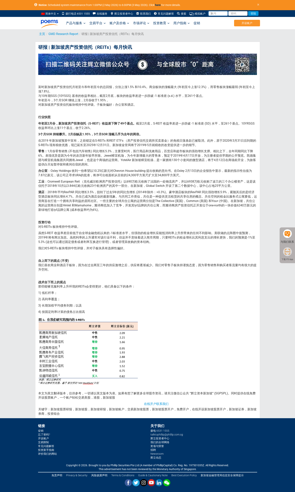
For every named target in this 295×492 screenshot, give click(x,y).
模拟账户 (197, 13)
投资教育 (161, 23)
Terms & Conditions (122, 475)
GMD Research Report (63, 34)
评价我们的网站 (47, 453)
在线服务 (100, 13)
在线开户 (150, 404)
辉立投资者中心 (122, 13)
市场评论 (141, 23)
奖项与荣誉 (157, 446)
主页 (42, 34)
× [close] (258, 5)
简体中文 (50, 13)
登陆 (253, 13)
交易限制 (43, 442)
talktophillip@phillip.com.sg (166, 434)
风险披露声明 (99, 475)
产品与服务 (76, 23)
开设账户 (247, 23)
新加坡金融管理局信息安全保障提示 (222, 475)
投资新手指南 (46, 449)
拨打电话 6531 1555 (76, 13)
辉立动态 (155, 457)
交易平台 (97, 23)
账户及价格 (119, 23)
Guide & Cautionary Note (153, 475)
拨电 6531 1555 (159, 430)
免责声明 (57, 475)
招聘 (153, 449)
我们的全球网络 (159, 442)
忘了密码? (44, 434)
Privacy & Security (76, 475)
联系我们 (143, 13)
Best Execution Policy (184, 475)
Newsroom (157, 453)
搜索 (181, 13)
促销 (197, 23)
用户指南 (181, 23)
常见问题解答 (164, 13)
